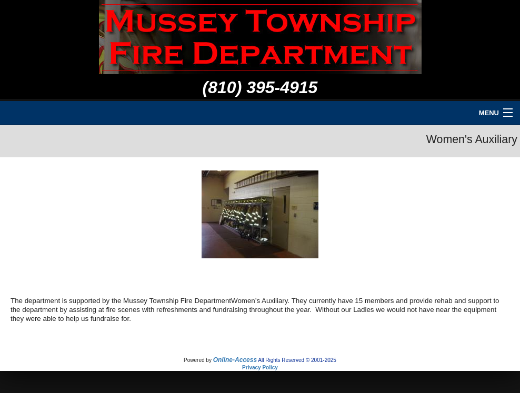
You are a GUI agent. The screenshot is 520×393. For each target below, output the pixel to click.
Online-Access (235, 360)
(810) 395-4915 (260, 87)
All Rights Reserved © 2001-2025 (297, 360)
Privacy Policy (260, 367)
